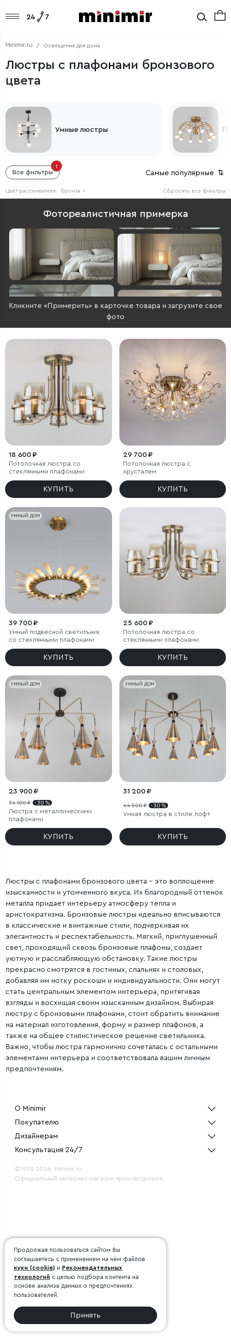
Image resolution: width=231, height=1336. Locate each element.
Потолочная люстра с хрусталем (157, 468)
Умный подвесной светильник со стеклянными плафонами (54, 636)
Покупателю (37, 1122)
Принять (85, 1315)
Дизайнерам (36, 1136)
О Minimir (30, 1108)
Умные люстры (81, 129)
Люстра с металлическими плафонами (50, 815)
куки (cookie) (34, 1268)
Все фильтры (36, 171)
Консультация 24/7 (49, 1149)
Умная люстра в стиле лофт (166, 814)
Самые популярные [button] (185, 173)
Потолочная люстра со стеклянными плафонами (47, 468)
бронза (73, 191)
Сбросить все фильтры (194, 191)
